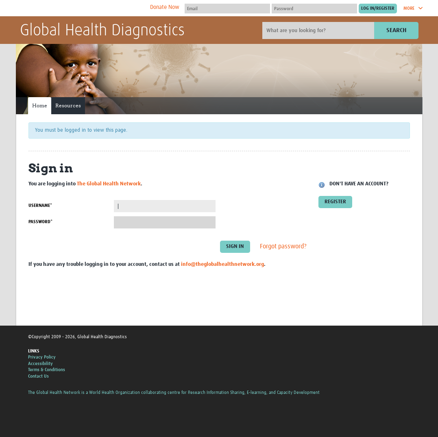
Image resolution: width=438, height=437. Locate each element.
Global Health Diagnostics (102, 31)
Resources (68, 105)
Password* (40, 222)
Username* (40, 205)
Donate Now (164, 7)
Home (39, 105)
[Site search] (319, 30)
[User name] (227, 8)
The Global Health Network (80, 8)
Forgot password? (283, 247)
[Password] (314, 8)
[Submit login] (378, 8)
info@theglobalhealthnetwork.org (222, 264)
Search (396, 30)
